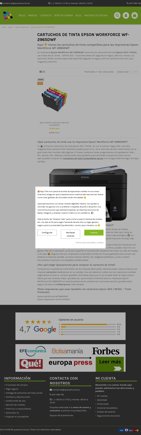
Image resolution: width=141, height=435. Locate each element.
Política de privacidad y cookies (90, 242)
